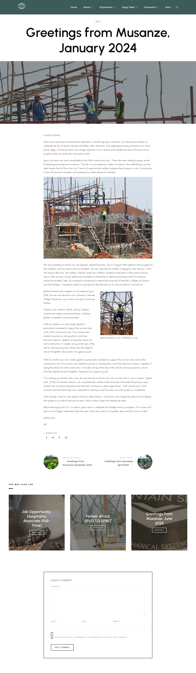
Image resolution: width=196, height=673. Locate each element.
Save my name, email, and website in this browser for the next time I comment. (91, 637)
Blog (98, 21)
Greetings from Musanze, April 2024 (125, 462)
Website (116, 621)
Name (54, 621)
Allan (52, 149)
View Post (37, 532)
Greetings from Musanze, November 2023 (71, 462)
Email (85, 621)
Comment (56, 586)
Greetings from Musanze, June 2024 (159, 518)
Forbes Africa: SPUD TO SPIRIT (98, 518)
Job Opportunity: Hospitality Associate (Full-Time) (36, 518)
